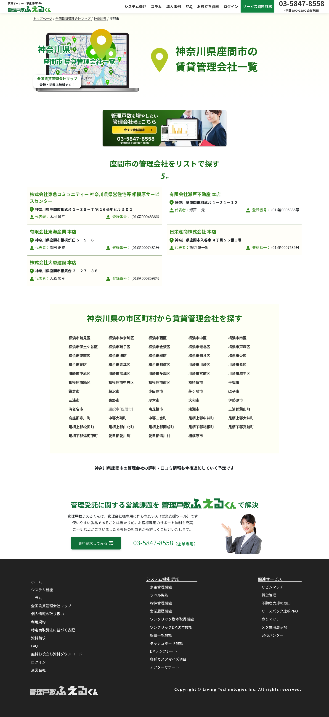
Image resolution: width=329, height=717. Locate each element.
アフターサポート (164, 667)
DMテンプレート (163, 651)
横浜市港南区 (79, 355)
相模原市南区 (159, 382)
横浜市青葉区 (119, 364)
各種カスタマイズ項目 (168, 659)
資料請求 (38, 638)
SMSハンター (273, 635)
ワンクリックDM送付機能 (171, 627)
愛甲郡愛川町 (119, 435)
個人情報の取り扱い (47, 613)
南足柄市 (156, 409)
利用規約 (38, 622)
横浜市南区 (237, 337)
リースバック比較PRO (280, 611)
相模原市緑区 (79, 382)
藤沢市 (114, 391)
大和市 (193, 400)
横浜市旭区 (118, 355)
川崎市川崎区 (199, 364)
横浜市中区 (197, 337)
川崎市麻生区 (239, 373)
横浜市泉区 (78, 364)
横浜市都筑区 (159, 364)
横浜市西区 (158, 337)
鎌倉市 (74, 391)
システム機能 (135, 6)
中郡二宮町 (158, 418)
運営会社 (38, 670)
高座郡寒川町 (79, 418)
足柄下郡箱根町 (201, 426)
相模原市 (195, 435)
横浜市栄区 (237, 355)
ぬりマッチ (271, 619)
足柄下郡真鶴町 (241, 426)
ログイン (231, 6)
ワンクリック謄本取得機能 (172, 619)
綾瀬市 (193, 409)
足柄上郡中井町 (201, 418)
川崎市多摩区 (159, 373)
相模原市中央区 (121, 382)
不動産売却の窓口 (276, 603)
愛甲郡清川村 (159, 435)
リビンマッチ (273, 587)
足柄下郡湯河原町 (83, 435)
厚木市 (154, 400)
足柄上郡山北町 (121, 426)
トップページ (42, 18)
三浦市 (74, 400)
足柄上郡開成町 (161, 426)
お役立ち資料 (208, 6)
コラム (156, 6)
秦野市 (114, 400)
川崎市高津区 (119, 373)
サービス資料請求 (257, 6)
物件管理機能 (161, 603)
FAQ (189, 6)
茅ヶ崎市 (195, 391)
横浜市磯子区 (119, 346)
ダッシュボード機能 (166, 643)
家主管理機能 (161, 587)
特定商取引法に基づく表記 (53, 630)
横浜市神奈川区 (121, 337)
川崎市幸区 (237, 364)
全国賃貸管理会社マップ (72, 18)
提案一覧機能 (161, 635)
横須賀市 (195, 382)
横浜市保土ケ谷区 (83, 346)
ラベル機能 (159, 595)
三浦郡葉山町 (239, 409)
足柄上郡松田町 (81, 426)
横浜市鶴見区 (79, 337)
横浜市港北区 (199, 346)
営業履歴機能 (161, 611)
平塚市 (233, 382)
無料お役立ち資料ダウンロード (56, 654)
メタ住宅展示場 (274, 627)
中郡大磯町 (118, 418)
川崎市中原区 (79, 373)
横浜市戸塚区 (239, 346)
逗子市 (233, 391)
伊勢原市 (235, 400)
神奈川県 (100, 18)
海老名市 (76, 409)
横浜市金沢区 (159, 346)
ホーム (36, 581)
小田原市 (156, 391)
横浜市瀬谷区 (199, 355)
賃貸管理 (269, 595)
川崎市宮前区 (199, 373)
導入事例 (173, 6)
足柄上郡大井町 (241, 418)
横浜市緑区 (158, 355)
